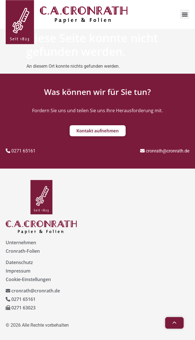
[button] (184, 14)
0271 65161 (21, 151)
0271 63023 (21, 308)
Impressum (18, 271)
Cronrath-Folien (23, 251)
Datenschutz (19, 262)
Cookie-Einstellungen (28, 279)
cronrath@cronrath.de (164, 151)
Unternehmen (21, 242)
